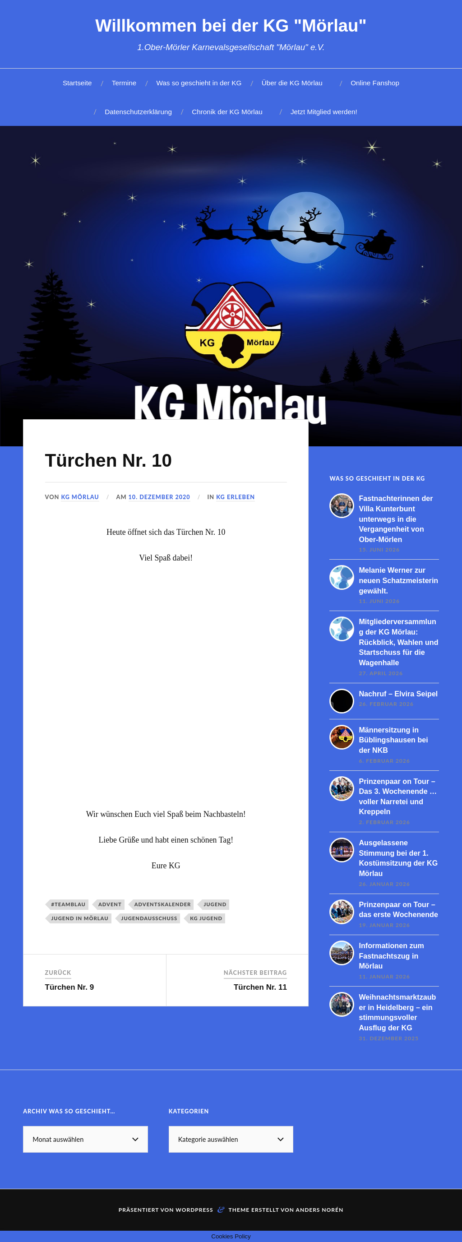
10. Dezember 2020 (160, 497)
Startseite (77, 83)
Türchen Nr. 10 (114, 460)
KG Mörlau (80, 497)
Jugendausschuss (149, 918)
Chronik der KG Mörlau (227, 112)
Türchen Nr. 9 (69, 987)
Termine (124, 83)
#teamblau (68, 904)
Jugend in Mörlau (80, 918)
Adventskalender (162, 904)
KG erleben (236, 497)
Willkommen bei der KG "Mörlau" (230, 25)
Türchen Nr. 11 (260, 987)
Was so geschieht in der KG (198, 83)
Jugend (214, 904)
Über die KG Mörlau (292, 83)
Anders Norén (320, 1209)
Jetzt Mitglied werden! (324, 112)
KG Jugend (206, 918)
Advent (110, 904)
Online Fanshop (375, 83)
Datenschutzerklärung (138, 112)
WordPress (194, 1209)
